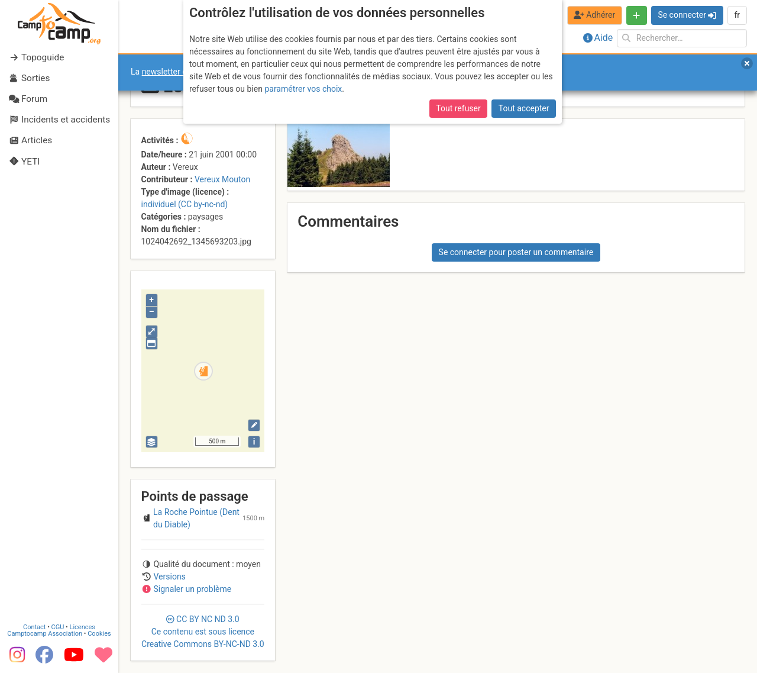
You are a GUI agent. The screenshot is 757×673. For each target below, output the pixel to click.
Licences (82, 627)
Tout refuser (458, 108)
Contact (34, 627)
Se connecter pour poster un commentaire (516, 252)
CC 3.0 (202, 631)
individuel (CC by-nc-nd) (184, 204)
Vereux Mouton (222, 179)
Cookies (99, 633)
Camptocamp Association (44, 633)
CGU (57, 627)
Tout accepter (524, 108)
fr (737, 15)
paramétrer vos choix (303, 89)
